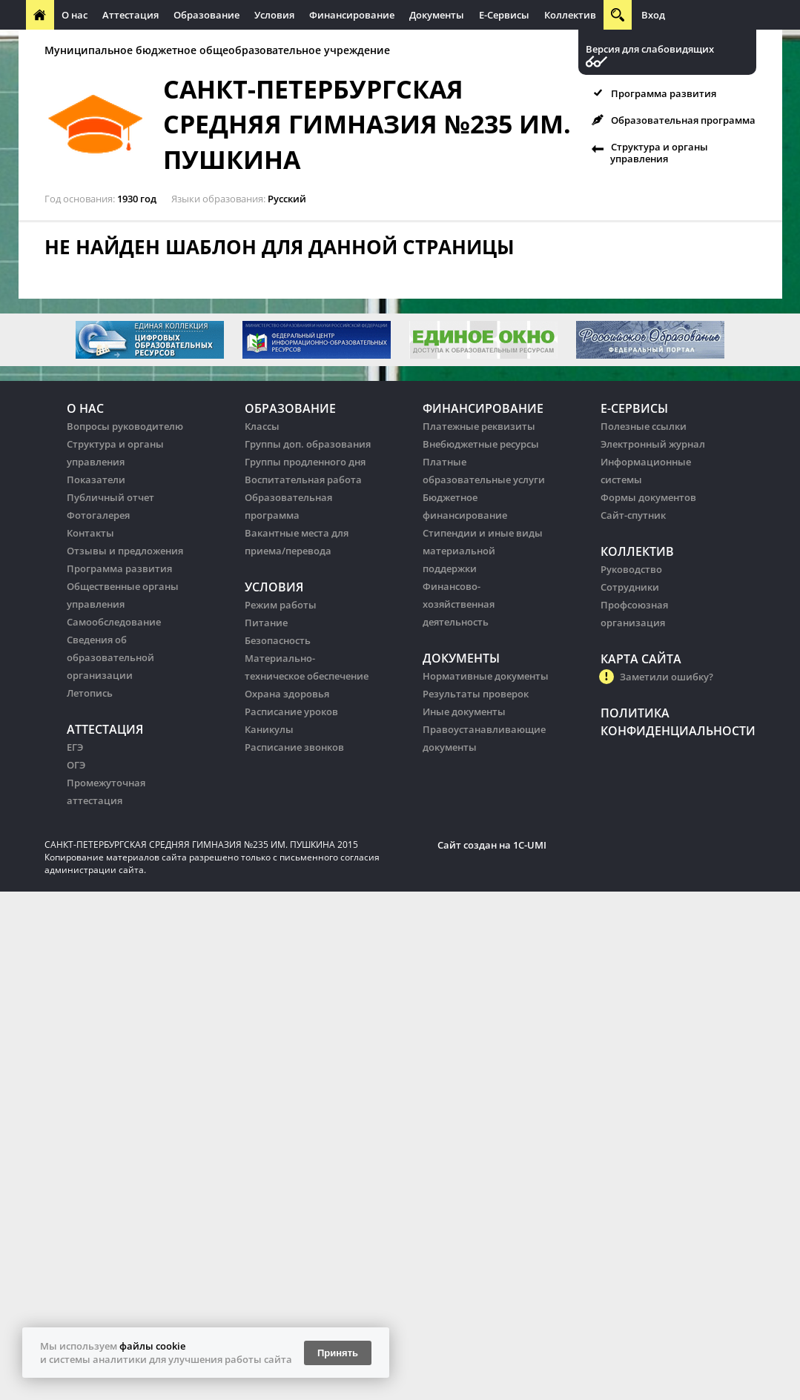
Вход (653, 14)
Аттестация (130, 14)
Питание (266, 622)
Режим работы (281, 604)
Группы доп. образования (308, 444)
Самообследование (114, 621)
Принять (337, 1352)
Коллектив (570, 14)
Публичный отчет (110, 497)
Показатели (96, 479)
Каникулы (269, 729)
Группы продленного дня (305, 461)
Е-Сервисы (504, 14)
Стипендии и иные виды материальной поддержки (483, 550)
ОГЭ (76, 765)
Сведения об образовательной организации (110, 657)
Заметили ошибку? (666, 676)
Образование (206, 14)
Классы (262, 426)
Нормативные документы (486, 676)
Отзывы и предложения (125, 550)
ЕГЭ (75, 747)
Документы (436, 14)
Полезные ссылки (644, 426)
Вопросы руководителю (125, 426)
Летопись (90, 693)
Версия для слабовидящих (650, 49)
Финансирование (351, 14)
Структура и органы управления (659, 152)
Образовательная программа (683, 120)
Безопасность (278, 640)
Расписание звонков (294, 747)
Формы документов (648, 497)
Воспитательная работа (303, 479)
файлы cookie (152, 1346)
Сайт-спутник (633, 515)
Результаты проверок (476, 693)
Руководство (631, 569)
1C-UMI (529, 845)
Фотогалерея (98, 515)
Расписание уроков (291, 711)
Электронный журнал (653, 444)
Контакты (90, 533)
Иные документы (464, 711)
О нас (74, 14)
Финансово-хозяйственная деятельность (459, 604)
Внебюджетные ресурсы (481, 444)
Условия (274, 14)
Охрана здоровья (287, 693)
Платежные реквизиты (479, 426)
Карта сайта (641, 659)
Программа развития (663, 93)
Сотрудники (630, 587)
